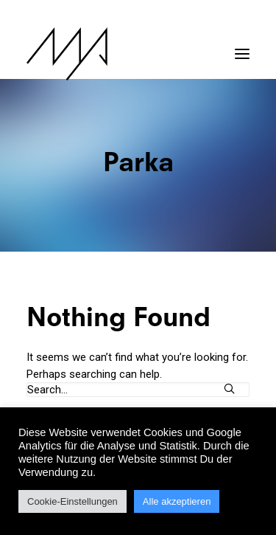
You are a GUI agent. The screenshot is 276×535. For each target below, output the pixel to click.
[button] (242, 46)
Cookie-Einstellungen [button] (72, 501)
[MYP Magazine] (66, 53)
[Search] (138, 389)
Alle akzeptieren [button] (177, 501)
